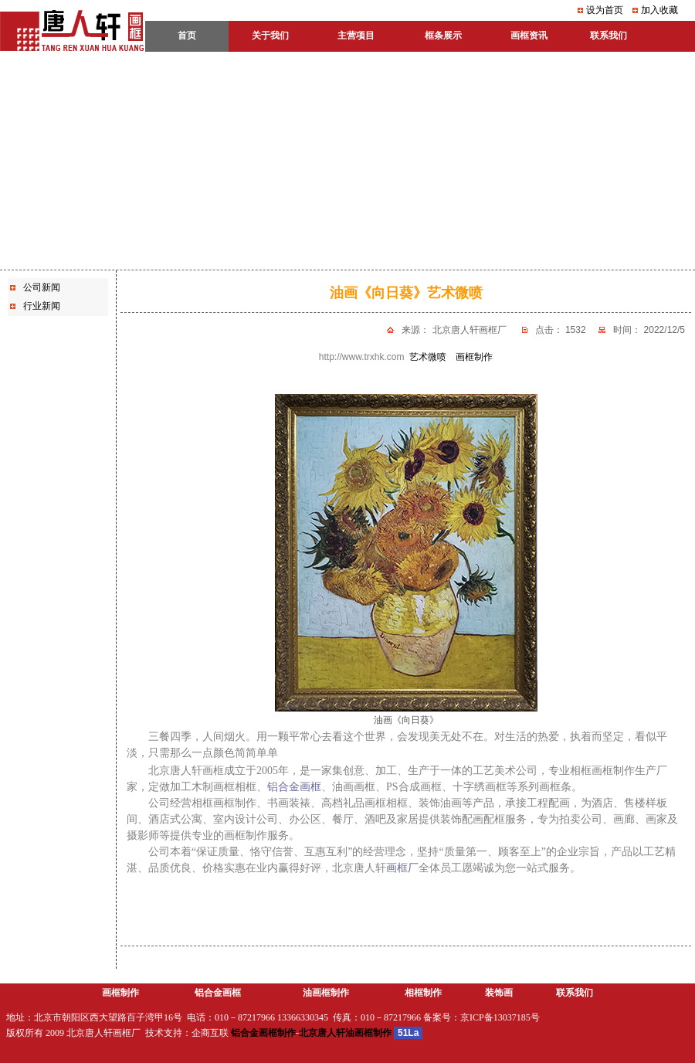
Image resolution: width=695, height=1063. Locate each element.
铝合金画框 (218, 992)
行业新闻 (41, 306)
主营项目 (356, 35)
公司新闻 (41, 287)
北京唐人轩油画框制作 (345, 1032)
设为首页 (604, 10)
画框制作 (120, 992)
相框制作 (423, 992)
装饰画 (499, 992)
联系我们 (574, 992)
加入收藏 (659, 10)
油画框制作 (326, 992)
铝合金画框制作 (263, 1032)
